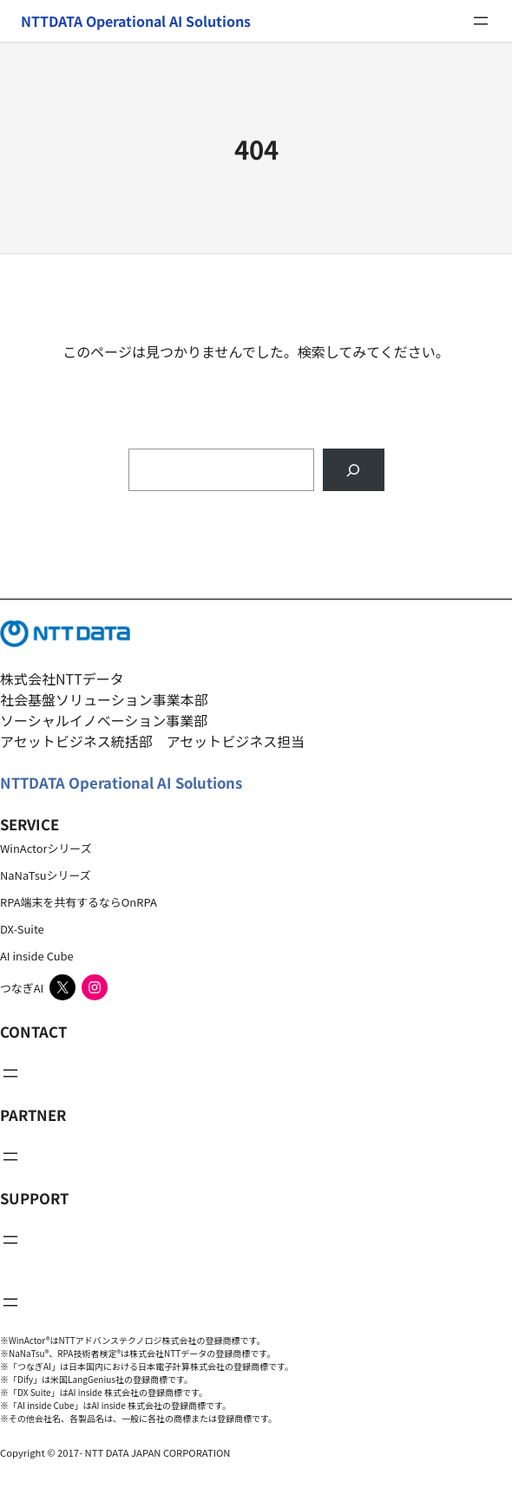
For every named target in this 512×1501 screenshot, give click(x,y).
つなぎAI (21, 988)
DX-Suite (22, 929)
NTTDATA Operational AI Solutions (121, 782)
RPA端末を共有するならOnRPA (78, 902)
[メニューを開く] (480, 20)
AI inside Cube (37, 955)
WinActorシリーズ (46, 848)
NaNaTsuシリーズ (45, 875)
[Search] (353, 470)
